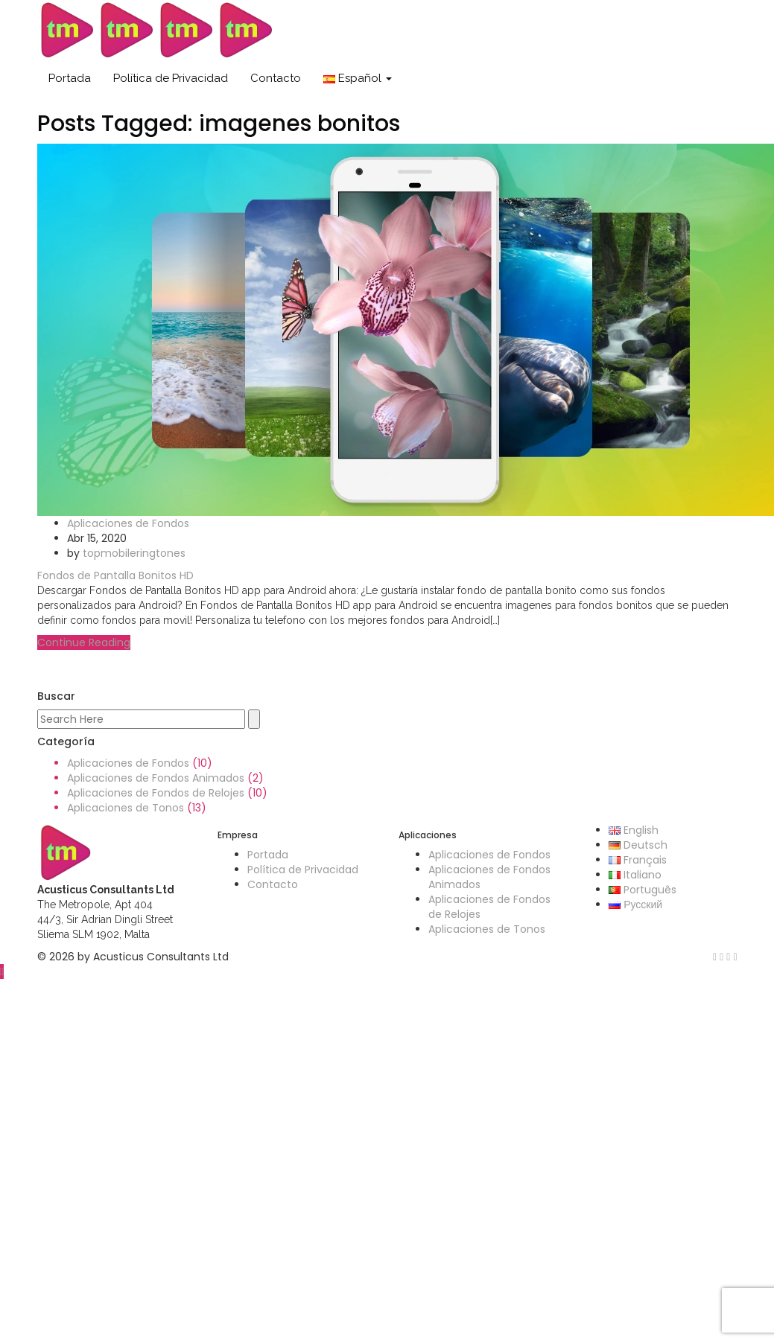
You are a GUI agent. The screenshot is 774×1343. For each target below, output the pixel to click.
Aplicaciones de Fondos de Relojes (155, 792)
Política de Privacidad (170, 78)
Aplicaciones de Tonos (125, 807)
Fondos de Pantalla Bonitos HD (115, 575)
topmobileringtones (134, 553)
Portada (69, 78)
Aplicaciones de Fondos (128, 523)
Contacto (275, 78)
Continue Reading (83, 642)
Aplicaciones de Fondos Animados (155, 778)
